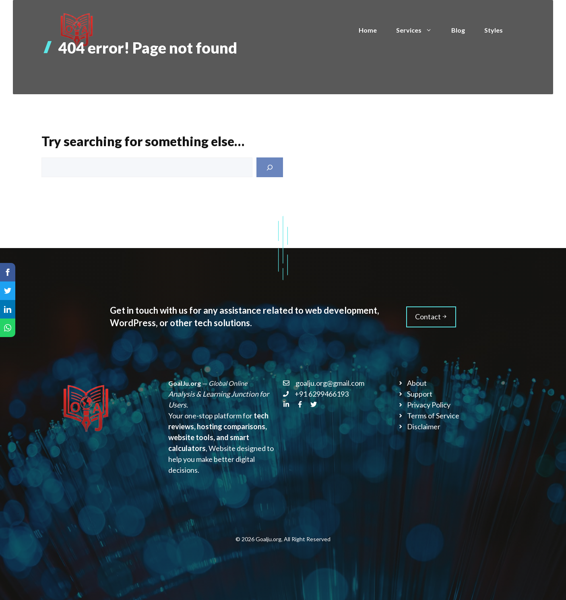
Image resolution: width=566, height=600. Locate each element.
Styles (493, 30)
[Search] (269, 167)
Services (419, 30)
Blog (458, 30)
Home (368, 30)
